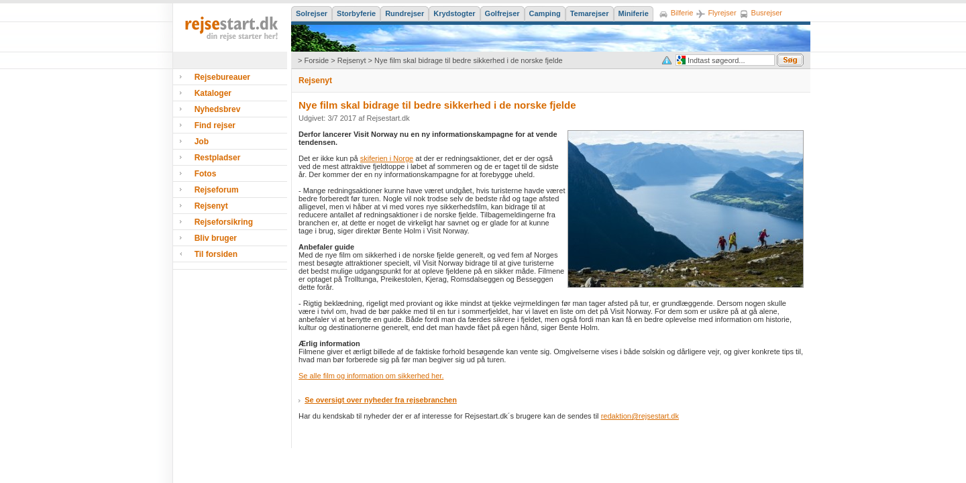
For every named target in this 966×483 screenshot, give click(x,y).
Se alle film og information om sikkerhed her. (371, 376)
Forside (316, 60)
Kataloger (213, 93)
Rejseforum (217, 190)
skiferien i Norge (386, 158)
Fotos (206, 173)
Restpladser (218, 157)
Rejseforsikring (224, 222)
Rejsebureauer (222, 77)
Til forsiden (216, 254)
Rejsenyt (351, 60)
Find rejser (215, 125)
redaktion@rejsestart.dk (640, 416)
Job (202, 141)
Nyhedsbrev (218, 109)
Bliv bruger (216, 238)
